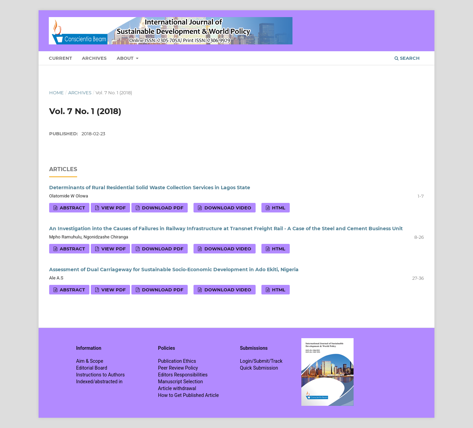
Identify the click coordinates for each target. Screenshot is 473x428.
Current (60, 58)
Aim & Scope (89, 361)
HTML (278, 207)
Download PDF (162, 207)
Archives (94, 58)
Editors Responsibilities (182, 374)
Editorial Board (91, 368)
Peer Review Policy (178, 368)
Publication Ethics (177, 361)
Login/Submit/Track (261, 361)
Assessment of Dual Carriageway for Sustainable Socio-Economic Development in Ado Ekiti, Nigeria (174, 269)
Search (407, 58)
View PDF (113, 207)
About (126, 58)
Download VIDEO (227, 207)
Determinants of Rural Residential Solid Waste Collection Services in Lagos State (149, 187)
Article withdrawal (177, 388)
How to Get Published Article (188, 395)
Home (56, 92)
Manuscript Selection (180, 381)
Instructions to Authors (100, 374)
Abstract (71, 207)
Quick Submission (259, 368)
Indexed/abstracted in (99, 381)
